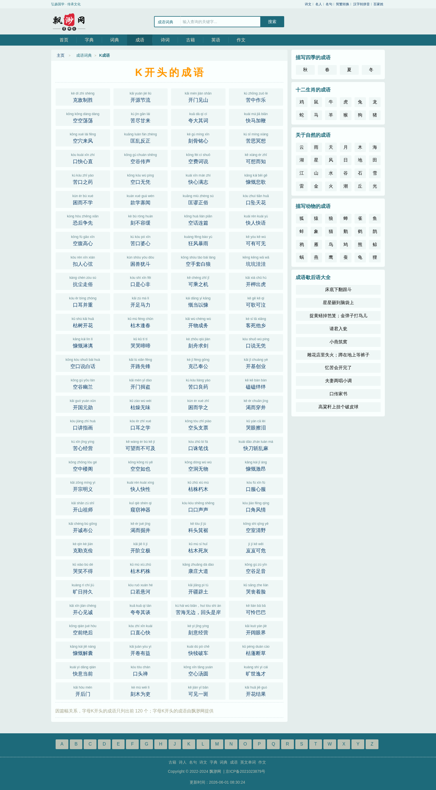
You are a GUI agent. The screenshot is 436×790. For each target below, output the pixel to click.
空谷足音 (256, 567)
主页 (61, 55)
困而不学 (83, 199)
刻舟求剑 (198, 342)
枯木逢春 (141, 321)
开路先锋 (141, 362)
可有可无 (256, 239)
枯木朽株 (141, 567)
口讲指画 (83, 424)
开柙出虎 (256, 280)
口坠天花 (256, 199)
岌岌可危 (256, 547)
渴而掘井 (141, 526)
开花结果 (256, 690)
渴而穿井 (256, 404)
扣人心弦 (83, 260)
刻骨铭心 (198, 137)
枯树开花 (83, 321)
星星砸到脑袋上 (338, 302)
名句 (329, 4)
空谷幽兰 (83, 383)
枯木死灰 (198, 547)
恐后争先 (83, 219)
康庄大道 (198, 567)
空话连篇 (198, 219)
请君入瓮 (338, 328)
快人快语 (256, 219)
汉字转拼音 (361, 4)
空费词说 (198, 157)
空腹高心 (83, 239)
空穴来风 (83, 137)
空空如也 (141, 465)
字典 (89, 40)
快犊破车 (198, 649)
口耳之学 (141, 424)
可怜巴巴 (256, 608)
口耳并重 (83, 301)
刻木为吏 (141, 690)
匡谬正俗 (198, 199)
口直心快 (141, 629)
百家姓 (378, 4)
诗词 (165, 40)
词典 (114, 40)
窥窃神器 (141, 506)
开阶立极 (141, 547)
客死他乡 (256, 321)
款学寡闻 (141, 199)
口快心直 (83, 157)
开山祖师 (83, 506)
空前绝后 (83, 629)
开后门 (83, 690)
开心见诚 (83, 608)
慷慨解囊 (83, 649)
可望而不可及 (141, 444)
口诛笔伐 (198, 444)
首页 (64, 40)
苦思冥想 (256, 137)
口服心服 (256, 485)
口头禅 (141, 670)
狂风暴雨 (198, 239)
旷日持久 (83, 588)
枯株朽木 (198, 485)
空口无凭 (141, 178)
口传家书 (338, 393)
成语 (139, 40)
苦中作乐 (256, 96)
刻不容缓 (141, 219)
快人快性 (141, 485)
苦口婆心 (141, 239)
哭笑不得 (83, 567)
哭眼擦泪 (256, 424)
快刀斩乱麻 (256, 444)
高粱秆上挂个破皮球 (338, 406)
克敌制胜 (83, 96)
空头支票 (198, 424)
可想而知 (256, 157)
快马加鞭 (256, 117)
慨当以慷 (198, 301)
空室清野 (256, 526)
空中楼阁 (83, 465)
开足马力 (141, 301)
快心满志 (198, 178)
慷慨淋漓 (83, 342)
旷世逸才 (256, 670)
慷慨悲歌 (256, 178)
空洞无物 (198, 465)
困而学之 (198, 404)
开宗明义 (83, 485)
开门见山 (198, 96)
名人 (318, 4)
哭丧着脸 (256, 588)
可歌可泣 (256, 301)
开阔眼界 (256, 629)
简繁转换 (342, 4)
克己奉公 (198, 362)
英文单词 (248, 762)
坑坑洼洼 (256, 260)
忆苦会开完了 (338, 367)
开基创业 (256, 362)
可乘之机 (198, 280)
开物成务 (198, 321)
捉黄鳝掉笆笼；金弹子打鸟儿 (338, 315)
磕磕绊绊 (256, 383)
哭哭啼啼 (141, 342)
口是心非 (141, 280)
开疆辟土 (198, 588)
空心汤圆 (198, 670)
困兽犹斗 (141, 260)
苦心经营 (83, 444)
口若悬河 (141, 588)
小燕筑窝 (338, 341)
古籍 (190, 40)
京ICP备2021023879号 (245, 771)
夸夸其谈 (141, 608)
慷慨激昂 (256, 465)
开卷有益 (141, 649)
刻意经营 (198, 629)
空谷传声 (141, 157)
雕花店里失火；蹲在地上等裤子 (338, 354)
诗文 (308, 4)
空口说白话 (83, 362)
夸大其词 (198, 117)
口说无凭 (256, 342)
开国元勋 (83, 404)
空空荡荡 (83, 117)
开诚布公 (83, 526)
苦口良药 (198, 383)
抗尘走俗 (83, 280)
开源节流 (141, 96)
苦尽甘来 (141, 117)
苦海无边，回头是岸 (198, 608)
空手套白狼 (198, 260)
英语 (215, 40)
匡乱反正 (141, 137)
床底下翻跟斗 (338, 289)
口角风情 (256, 506)
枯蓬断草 (256, 649)
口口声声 (198, 506)
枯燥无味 (141, 404)
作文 (241, 40)
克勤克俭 (83, 547)
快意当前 (83, 670)
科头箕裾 (198, 526)
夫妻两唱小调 (338, 380)
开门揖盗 (141, 383)
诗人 (183, 762)
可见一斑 (198, 690)
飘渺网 (69, 21)
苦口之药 (83, 178)
